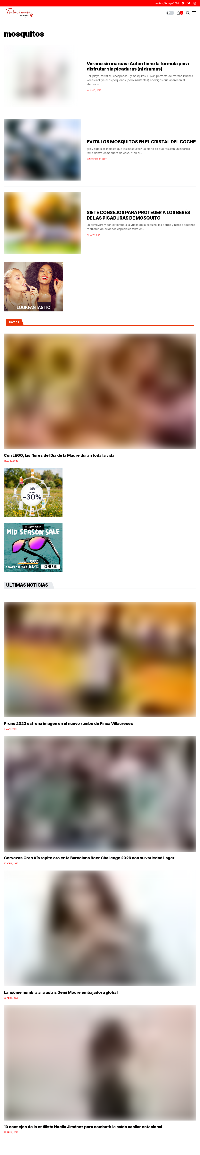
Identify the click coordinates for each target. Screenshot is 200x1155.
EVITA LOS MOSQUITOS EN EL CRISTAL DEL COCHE (141, 142)
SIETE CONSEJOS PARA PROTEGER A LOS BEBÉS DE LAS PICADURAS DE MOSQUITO (138, 215)
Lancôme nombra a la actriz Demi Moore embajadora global (61, 992)
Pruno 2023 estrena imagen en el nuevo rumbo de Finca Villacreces (68, 723)
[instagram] (195, 3)
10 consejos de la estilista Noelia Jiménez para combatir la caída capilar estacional (83, 1126)
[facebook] (183, 3)
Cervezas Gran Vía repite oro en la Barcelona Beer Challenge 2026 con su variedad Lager (89, 858)
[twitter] (189, 3)
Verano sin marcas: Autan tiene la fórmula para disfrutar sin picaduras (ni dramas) (138, 66)
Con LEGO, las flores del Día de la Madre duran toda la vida (59, 455)
